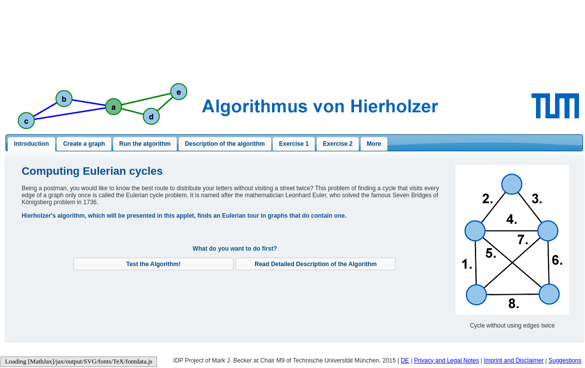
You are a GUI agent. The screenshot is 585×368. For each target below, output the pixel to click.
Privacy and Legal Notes (446, 360)
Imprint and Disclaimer (514, 360)
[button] (154, 264)
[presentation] (31, 144)
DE (404, 360)
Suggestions (565, 360)
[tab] (32, 144)
